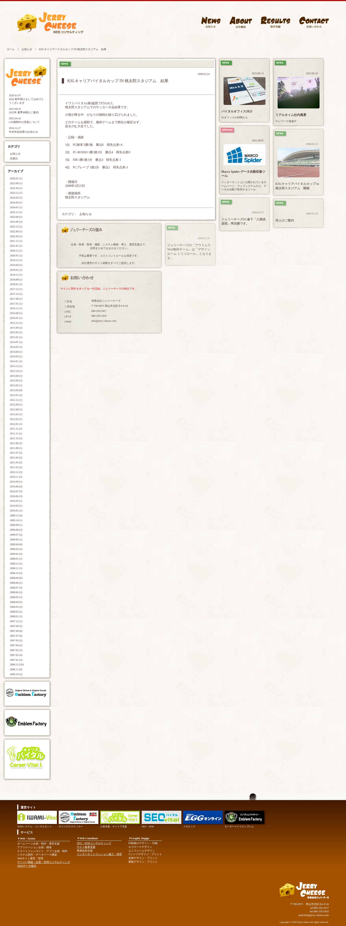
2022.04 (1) (16, 236)
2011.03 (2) (16, 462)
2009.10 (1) (16, 520)
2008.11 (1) (16, 568)
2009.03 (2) (16, 549)
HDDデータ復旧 (26, 865)
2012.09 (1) (16, 404)
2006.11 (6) (16, 669)
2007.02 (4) (16, 655)
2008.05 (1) (16, 597)
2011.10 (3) (16, 438)
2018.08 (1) (16, 279)
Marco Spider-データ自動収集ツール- (243, 174)
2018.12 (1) (16, 274)
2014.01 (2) (16, 361)
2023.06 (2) (16, 221)
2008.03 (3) (16, 606)
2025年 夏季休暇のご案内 (24, 112)
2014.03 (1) (16, 356)
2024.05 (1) (16, 197)
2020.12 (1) (16, 250)
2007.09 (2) (16, 626)
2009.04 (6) (16, 544)
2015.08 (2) (16, 327)
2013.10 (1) (16, 371)
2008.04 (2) (16, 602)
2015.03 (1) (16, 332)
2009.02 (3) (16, 553)
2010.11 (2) (16, 476)
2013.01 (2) (16, 395)
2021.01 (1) (16, 245)
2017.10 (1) (16, 293)
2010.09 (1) (16, 481)
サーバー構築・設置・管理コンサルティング (43, 862)
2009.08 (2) (16, 529)
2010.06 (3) (16, 496)
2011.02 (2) (16, 467)
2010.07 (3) (16, 491)
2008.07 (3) (16, 587)
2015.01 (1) (16, 337)
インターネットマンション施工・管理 (99, 854)
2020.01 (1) (16, 255)
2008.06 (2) (16, 592)
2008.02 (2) (16, 611)
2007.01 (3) (16, 659)
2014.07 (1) (16, 342)
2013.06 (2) (16, 380)
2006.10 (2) (16, 674)
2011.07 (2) (16, 452)
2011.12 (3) (16, 428)
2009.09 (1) (16, 524)
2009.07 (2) (16, 534)
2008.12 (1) (16, 563)
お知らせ (27, 49)
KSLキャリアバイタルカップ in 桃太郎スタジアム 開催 (297, 186)
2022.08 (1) (16, 231)
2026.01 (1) (16, 178)
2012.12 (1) (16, 399)
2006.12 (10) (17, 664)
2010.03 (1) (16, 505)
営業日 (14, 158)
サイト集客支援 (86, 846)
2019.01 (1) (16, 269)
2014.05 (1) (16, 346)
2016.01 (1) (16, 318)
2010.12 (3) (16, 472)
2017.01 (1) (16, 303)
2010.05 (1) (16, 500)
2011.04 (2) (16, 457)
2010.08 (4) (16, 486)
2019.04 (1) (16, 265)
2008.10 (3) (16, 573)
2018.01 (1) (16, 284)
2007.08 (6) (16, 630)
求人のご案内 (284, 220)
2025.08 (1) (16, 183)
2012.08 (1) (16, 409)
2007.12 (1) (16, 621)
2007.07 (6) (16, 635)
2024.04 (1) (16, 202)
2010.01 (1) (16, 510)
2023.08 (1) (16, 216)
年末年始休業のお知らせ (23, 131)
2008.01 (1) (16, 616)
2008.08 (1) (16, 582)
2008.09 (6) (16, 577)
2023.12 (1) (16, 212)
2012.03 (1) (16, 414)
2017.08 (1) (16, 298)
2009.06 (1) (16, 539)
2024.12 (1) (16, 192)
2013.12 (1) (16, 366)
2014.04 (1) (16, 351)
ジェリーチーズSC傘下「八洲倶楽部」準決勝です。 (243, 221)
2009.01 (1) (16, 558)
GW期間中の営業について (24, 122)
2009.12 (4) (16, 515)
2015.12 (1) (16, 322)
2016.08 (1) (16, 313)
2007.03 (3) (16, 650)
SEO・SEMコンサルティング (94, 843)
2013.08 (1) (16, 375)
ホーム (11, 49)
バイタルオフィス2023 (236, 111)
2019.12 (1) (16, 260)
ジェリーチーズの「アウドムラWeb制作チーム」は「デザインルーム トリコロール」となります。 (189, 252)
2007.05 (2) (16, 640)
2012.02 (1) (16, 419)
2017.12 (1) (16, 289)
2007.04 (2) (16, 645)
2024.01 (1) (16, 207)
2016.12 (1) (16, 308)
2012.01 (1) (16, 424)
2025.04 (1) (16, 188)
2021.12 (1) (16, 240)
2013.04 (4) (16, 390)
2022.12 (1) (16, 226)
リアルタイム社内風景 (290, 115)
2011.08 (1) (16, 448)
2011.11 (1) (16, 433)
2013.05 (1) (16, 385)
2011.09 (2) (16, 443)
